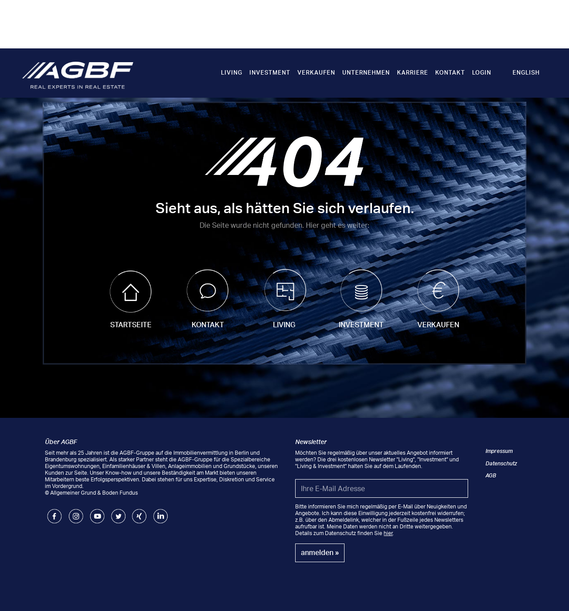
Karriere (412, 72)
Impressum (499, 451)
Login (481, 72)
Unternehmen (366, 72)
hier (388, 533)
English (526, 72)
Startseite (131, 324)
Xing (137, 512)
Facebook (54, 512)
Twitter (118, 512)
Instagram (75, 512)
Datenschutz (501, 463)
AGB (490, 475)
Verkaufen (316, 72)
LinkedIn (160, 512)
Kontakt (450, 72)
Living (231, 72)
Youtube (97, 512)
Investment (269, 72)
